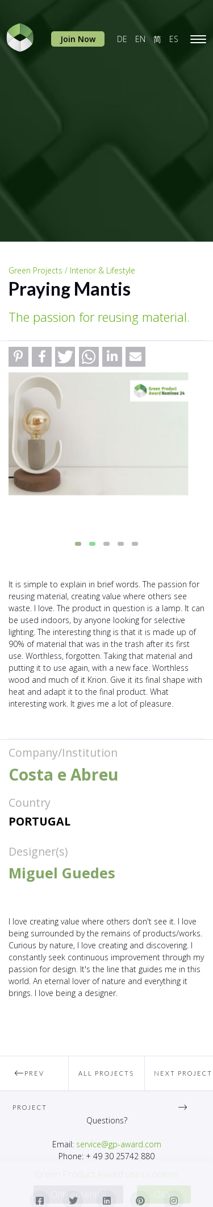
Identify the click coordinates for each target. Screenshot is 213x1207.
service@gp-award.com (118, 1144)
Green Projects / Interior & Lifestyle (72, 270)
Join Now (77, 39)
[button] (18, 357)
